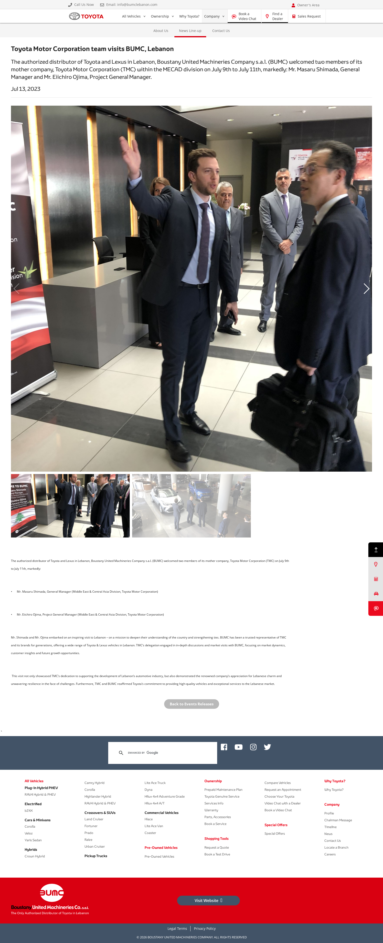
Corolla (30, 826)
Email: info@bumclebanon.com (128, 4)
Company (212, 16)
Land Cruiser (94, 819)
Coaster (150, 833)
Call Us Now (81, 4)
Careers (330, 854)
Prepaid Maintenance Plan (223, 790)
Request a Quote (216, 847)
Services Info (213, 803)
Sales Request (306, 16)
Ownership (160, 16)
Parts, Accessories (217, 817)
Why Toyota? (189, 16)
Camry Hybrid (95, 783)
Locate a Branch (336, 847)
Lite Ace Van (154, 826)
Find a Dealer (277, 16)
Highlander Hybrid (98, 796)
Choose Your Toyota (279, 796)
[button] (366, 288)
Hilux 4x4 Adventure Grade (165, 796)
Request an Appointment (283, 790)
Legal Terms (177, 928)
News (328, 834)
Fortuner (91, 826)
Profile (329, 813)
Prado (89, 833)
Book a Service (215, 824)
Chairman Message (338, 820)
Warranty (211, 810)
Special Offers (276, 825)
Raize (88, 840)
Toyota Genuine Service (221, 796)
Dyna (148, 790)
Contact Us (221, 30)
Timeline (330, 827)
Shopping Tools (216, 838)
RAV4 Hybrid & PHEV (40, 794)
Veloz (29, 833)
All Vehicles (131, 17)
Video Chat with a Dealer (283, 803)
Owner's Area (305, 5)
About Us (160, 30)
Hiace (149, 819)
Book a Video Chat (247, 16)
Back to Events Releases (191, 703)
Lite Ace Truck (155, 783)
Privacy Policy (205, 928)
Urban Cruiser (95, 846)
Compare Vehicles (278, 783)
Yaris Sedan (33, 840)
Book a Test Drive (217, 854)
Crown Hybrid (35, 856)
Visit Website (208, 900)
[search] (162, 753)
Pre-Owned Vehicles (161, 847)
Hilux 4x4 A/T (155, 803)
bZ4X (29, 811)
